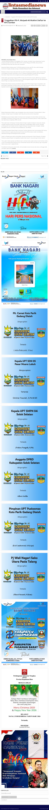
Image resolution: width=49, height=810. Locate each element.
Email (43, 25)
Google (46, 808)
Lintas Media (3, 808)
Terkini (9, 797)
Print (38, 25)
